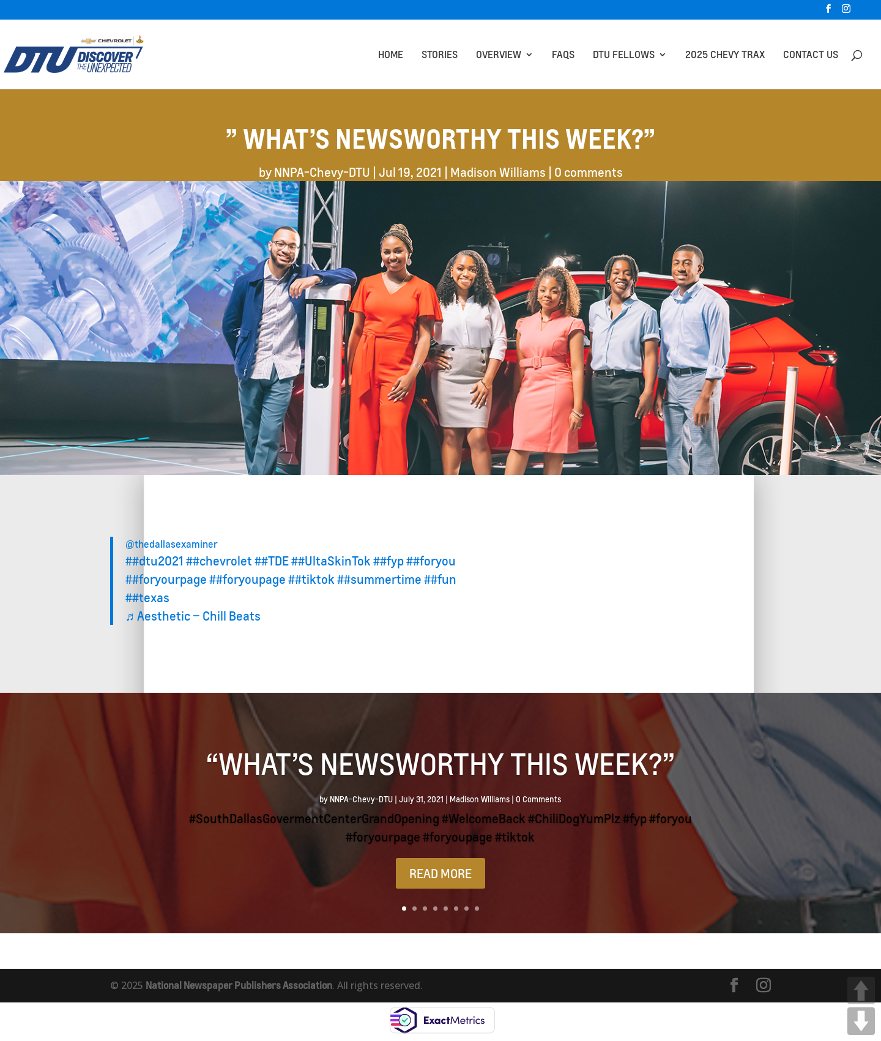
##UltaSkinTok (331, 561)
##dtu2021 (154, 561)
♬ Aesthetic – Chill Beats (193, 616)
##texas (147, 597)
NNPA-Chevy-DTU (322, 172)
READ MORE (440, 873)
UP (861, 990)
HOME (390, 55)
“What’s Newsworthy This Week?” (440, 763)
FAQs (563, 55)
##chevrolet (219, 561)
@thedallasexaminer (171, 543)
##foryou (431, 561)
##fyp (388, 561)
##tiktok (311, 579)
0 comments (588, 172)
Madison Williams (498, 172)
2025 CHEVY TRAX (725, 55)
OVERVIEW (498, 55)
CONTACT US (810, 55)
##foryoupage (247, 579)
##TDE (272, 561)
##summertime (379, 579)
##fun (440, 579)
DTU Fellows (624, 55)
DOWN (861, 1021)
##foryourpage (166, 579)
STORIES (440, 55)
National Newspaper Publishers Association (242, 985)
